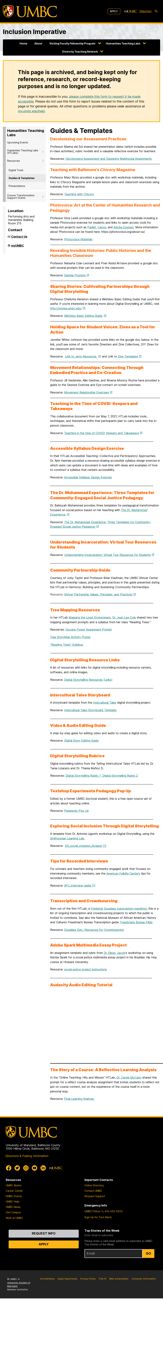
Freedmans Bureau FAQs (136, 922)
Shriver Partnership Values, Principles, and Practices (98, 594)
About (38, 43)
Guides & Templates (22, 178)
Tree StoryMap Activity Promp (70, 637)
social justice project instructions (85, 969)
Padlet (91, 227)
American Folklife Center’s (123, 873)
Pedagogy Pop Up (76, 810)
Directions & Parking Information (26, 1156)
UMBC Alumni (13, 1185)
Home (23, 43)
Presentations (17, 185)
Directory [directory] (145, 11)
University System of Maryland (18, 1284)
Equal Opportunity (67, 1278)
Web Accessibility (118, 1278)
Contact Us (19, 236)
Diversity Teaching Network (80, 51)
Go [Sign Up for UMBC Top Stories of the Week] (148, 1253)
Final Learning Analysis (79, 1099)
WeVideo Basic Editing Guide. (83, 316)
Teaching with (79, 194)
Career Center (14, 1190)
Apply (114, 11)
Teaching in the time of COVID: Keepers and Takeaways (101, 433)
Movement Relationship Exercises (86, 392)
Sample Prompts (75, 275)
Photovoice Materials (78, 239)
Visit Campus (13, 1212)
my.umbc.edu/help (31, 111)
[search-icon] (156, 11)
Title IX (102, 1278)
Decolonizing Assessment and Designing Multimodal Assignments (109, 158)
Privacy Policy (88, 1278)
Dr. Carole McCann (128, 1077)
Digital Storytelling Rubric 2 (120, 775)
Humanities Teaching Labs (123, 43)
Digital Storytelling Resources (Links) (88, 679)
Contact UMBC (93, 1190)
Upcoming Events (17, 142)
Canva (102, 227)
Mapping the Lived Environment (90, 617)
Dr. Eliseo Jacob (114, 953)
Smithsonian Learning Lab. (67, 838)
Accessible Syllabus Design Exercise (88, 477)
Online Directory (94, 1185)
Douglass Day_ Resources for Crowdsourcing (94, 930)
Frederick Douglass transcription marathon (119, 908)
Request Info (44, 1233)
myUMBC (17, 247)
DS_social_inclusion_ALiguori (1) (85, 846)
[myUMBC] (130, 11)
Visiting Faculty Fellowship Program (72, 43)
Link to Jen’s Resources (81, 356)
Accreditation (47, 1278)
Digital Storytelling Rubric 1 (84, 775)
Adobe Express (124, 227)
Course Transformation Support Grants (21, 196)
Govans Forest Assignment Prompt (89, 629)
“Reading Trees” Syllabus (66, 644)
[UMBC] (30, 11)
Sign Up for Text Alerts (98, 1217)
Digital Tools (16, 170)
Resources (13, 160)
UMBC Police (92, 1211)
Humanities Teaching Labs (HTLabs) (22, 151)
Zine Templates (128, 356)
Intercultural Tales (104, 702)
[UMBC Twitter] (17, 1168)
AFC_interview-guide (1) (79, 885)
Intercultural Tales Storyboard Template (90, 710)
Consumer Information (143, 1278)
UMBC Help (12, 1201)
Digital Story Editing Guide (81, 740)
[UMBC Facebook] (9, 1168)
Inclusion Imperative (34, 32)
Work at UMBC (14, 1217)
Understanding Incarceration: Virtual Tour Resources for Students (107, 555)
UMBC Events (14, 1196)
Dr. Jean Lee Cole (124, 617)
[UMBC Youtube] (34, 1168)
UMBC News (13, 1206)
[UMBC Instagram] (26, 1168)
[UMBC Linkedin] (43, 1168)
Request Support (94, 1196)
